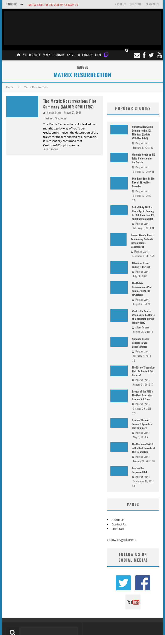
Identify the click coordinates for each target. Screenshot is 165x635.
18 (153, 171)
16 (153, 228)
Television (85, 54)
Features (49, 118)
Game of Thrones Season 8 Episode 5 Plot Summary (142, 424)
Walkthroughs (53, 54)
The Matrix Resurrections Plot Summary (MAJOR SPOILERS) (69, 104)
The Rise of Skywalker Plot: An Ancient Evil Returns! (143, 371)
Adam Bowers (143, 327)
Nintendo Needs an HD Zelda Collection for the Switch (143, 158)
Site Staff (135, 4)
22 (133, 200)
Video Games (32, 54)
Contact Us (152, 4)
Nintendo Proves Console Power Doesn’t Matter (140, 342)
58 (133, 486)
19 (152, 147)
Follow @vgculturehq (121, 540)
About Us (120, 4)
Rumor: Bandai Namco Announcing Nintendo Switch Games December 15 (142, 240)
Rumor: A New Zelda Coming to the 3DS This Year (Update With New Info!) (142, 132)
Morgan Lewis (54, 112)
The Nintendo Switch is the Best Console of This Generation (143, 448)
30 (133, 360)
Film (98, 54)
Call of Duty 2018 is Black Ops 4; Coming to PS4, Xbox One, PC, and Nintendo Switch (143, 213)
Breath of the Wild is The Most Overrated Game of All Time (142, 395)
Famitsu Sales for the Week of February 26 (53, 4)
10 (153, 461)
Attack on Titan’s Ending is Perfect (141, 265)
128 (134, 413)
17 (152, 384)
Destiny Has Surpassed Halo (140, 470)
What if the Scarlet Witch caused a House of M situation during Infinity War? (143, 316)
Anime (71, 54)
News (63, 118)
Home (10, 87)
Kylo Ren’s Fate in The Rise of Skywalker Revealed (143, 182)
